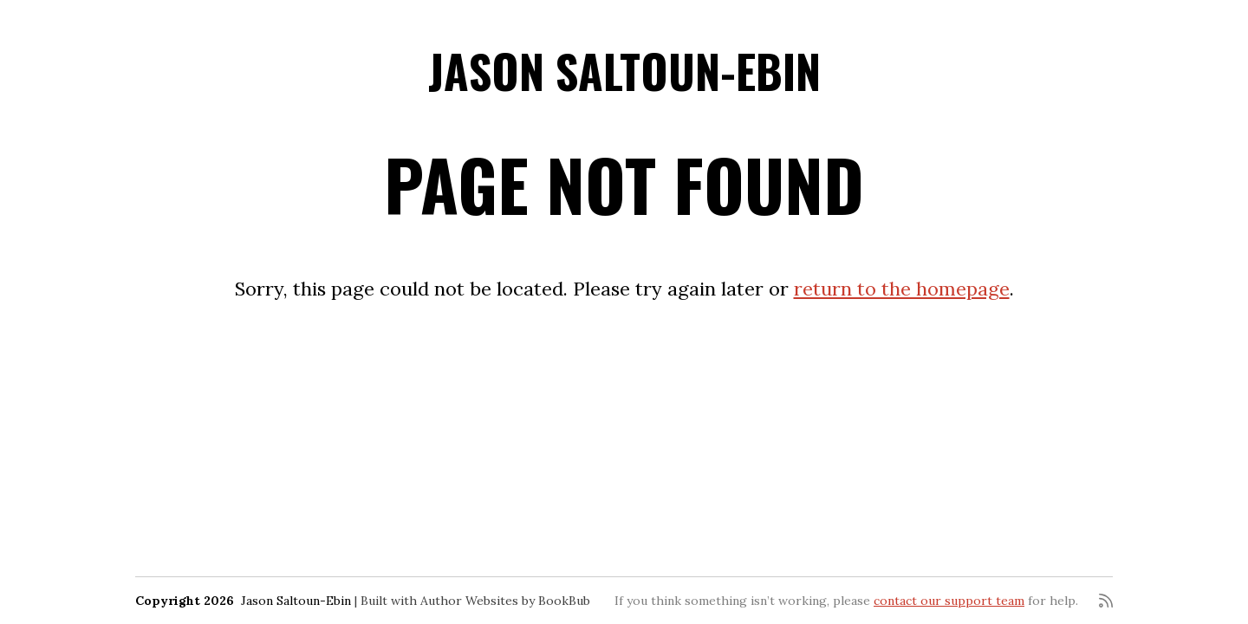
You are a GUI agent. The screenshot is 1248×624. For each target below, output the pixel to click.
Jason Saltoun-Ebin (624, 70)
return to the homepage (902, 288)
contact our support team (949, 600)
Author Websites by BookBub (505, 600)
